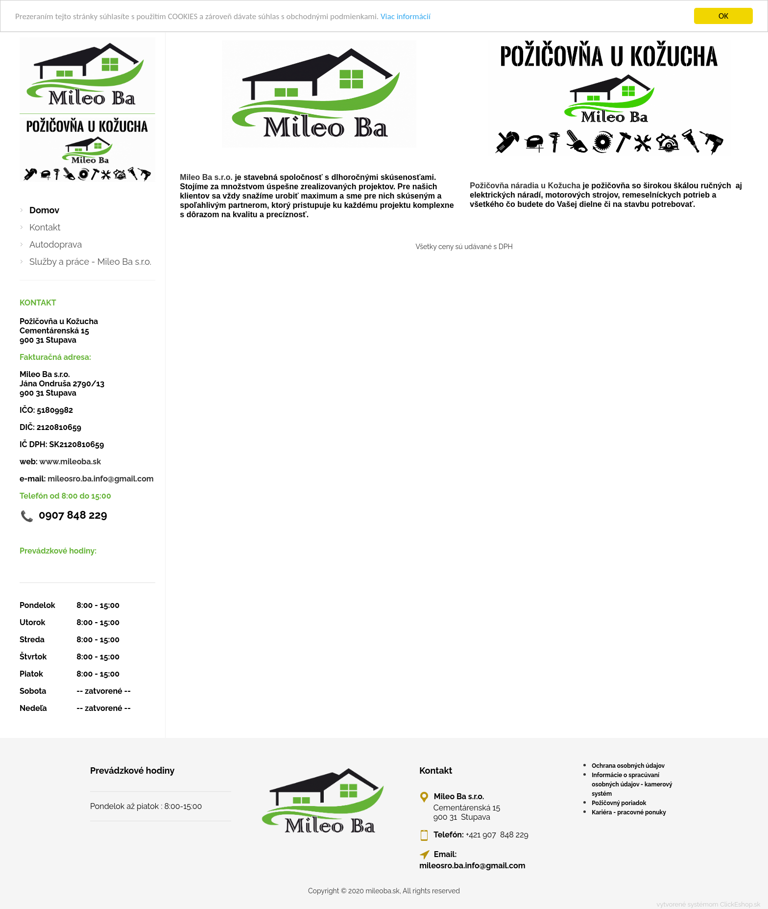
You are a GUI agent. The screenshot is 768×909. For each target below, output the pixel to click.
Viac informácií (406, 16)
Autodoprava (55, 244)
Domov (44, 210)
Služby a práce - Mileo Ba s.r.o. (90, 261)
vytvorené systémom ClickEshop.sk (709, 904)
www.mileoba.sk (70, 461)
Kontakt (45, 227)
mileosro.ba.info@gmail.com (100, 478)
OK (723, 16)
